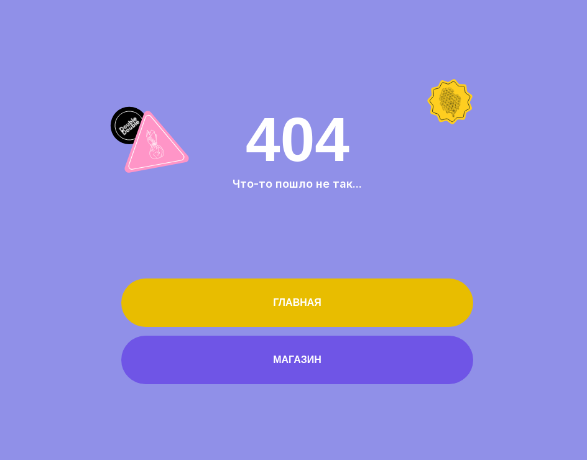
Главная (297, 302)
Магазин (297, 359)
